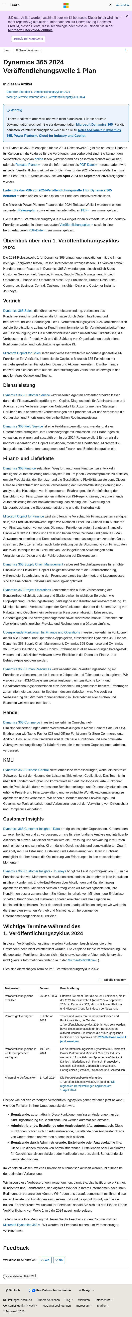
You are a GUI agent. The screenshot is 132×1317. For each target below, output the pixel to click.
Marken (102, 1305)
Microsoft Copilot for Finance (23, 516)
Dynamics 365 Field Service (23, 426)
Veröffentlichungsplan (74, 224)
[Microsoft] (66, 5)
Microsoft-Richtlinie (81, 960)
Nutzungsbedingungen (57, 1305)
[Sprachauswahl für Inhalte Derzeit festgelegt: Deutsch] (12, 1290)
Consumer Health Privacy (19, 1305)
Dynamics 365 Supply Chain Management (33, 564)
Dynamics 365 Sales (17, 310)
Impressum (82, 1305)
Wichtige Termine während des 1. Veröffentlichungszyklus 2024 (45, 97)
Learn (7, 50)
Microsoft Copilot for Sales (22, 353)
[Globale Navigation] (4, 5)
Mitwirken (84, 1300)
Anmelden (122, 5)
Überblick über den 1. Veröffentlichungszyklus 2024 (38, 91)
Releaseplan (27, 210)
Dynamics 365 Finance (19, 468)
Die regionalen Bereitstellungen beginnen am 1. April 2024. (87, 1086)
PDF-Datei (87, 164)
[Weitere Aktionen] (125, 50)
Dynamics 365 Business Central (26, 770)
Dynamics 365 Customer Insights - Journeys (34, 871)
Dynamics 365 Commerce (21, 722)
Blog (67, 1300)
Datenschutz (102, 1300)
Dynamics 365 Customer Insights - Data (31, 829)
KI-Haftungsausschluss (17, 1300)
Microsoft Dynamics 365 (94, 124)
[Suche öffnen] (111, 5)
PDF (84, 210)
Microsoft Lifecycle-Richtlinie (30, 30)
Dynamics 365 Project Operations (27, 590)
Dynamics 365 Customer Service (26, 395)
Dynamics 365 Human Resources (27, 669)
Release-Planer (26, 164)
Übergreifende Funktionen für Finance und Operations (41, 632)
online (39, 159)
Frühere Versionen (27, 50)
